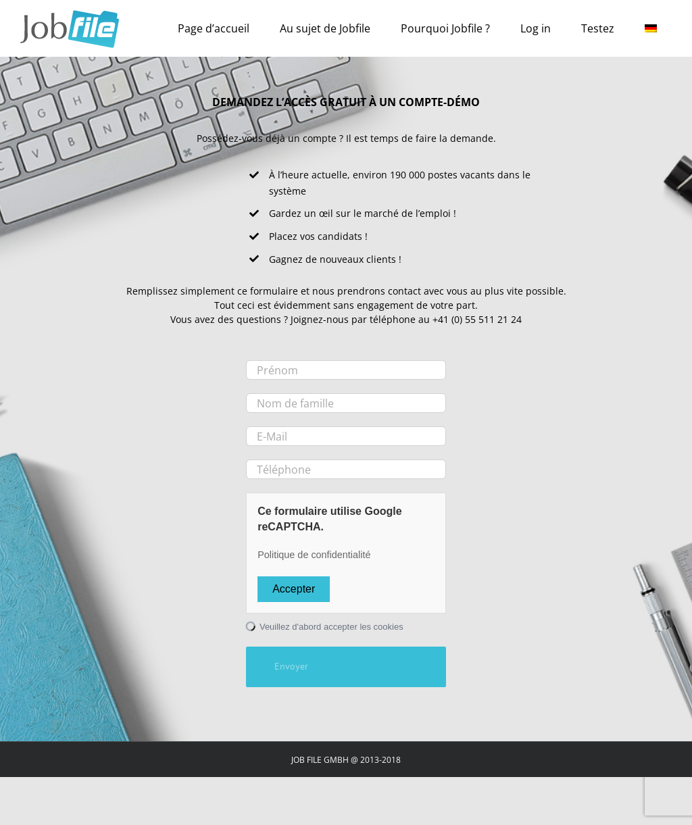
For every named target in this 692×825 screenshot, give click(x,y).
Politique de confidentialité (313, 554)
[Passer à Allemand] (650, 28)
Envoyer (291, 666)
